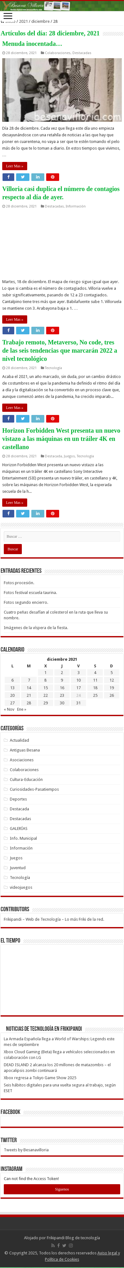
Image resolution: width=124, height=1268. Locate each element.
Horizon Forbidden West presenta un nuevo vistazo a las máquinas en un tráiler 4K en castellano (61, 438)
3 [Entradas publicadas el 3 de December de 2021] (79, 672)
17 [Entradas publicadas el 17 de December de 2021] (78, 687)
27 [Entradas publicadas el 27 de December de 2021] (12, 703)
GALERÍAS (19, 828)
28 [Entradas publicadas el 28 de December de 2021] (29, 703)
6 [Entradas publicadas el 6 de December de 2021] (12, 680)
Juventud (18, 867)
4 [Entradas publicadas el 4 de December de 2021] (95, 672)
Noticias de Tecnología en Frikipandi (44, 1029)
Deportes (18, 799)
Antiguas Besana (25, 750)
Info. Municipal (23, 838)
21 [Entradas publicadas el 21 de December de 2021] (29, 695)
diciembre (40, 21)
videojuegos (21, 887)
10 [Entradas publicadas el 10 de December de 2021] (78, 680)
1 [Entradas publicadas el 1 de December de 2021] (45, 672)
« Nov (9, 709)
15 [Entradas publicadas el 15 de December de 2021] (45, 687)
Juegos (69, 456)
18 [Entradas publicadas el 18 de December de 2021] (95, 687)
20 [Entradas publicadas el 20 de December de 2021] (12, 695)
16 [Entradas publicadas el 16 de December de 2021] (62, 687)
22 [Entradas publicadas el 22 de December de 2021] (45, 695)
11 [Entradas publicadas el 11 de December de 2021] (95, 680)
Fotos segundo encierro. (26, 602)
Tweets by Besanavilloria (26, 1149)
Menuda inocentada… (32, 43)
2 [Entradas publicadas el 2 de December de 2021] (62, 672)
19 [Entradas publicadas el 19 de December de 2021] (111, 687)
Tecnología (53, 368)
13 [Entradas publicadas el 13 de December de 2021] (12, 687)
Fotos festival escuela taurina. (30, 592)
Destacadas (81, 53)
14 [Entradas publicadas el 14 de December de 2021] (29, 687)
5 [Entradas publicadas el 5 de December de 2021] (111, 672)
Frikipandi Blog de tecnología (73, 1237)
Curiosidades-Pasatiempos (34, 789)
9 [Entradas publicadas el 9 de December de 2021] (62, 680)
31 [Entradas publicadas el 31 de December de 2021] (78, 703)
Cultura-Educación (26, 779)
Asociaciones (22, 760)
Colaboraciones (58, 53)
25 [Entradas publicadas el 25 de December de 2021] (95, 695)
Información (76, 206)
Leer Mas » (14, 166)
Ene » (21, 709)
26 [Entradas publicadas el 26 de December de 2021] (111, 695)
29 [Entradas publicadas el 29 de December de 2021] (45, 703)
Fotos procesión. (19, 582)
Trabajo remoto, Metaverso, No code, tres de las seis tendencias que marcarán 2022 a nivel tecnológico (59, 350)
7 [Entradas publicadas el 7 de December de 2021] (29, 680)
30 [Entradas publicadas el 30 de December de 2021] (62, 703)
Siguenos (62, 1189)
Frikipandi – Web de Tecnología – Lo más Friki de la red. (54, 919)
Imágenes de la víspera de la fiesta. (36, 627)
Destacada (53, 456)
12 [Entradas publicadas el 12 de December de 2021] (111, 680)
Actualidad (19, 740)
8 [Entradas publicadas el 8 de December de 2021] (45, 680)
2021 (23, 21)
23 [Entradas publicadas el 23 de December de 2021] (62, 695)
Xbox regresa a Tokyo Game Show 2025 (40, 1077)
